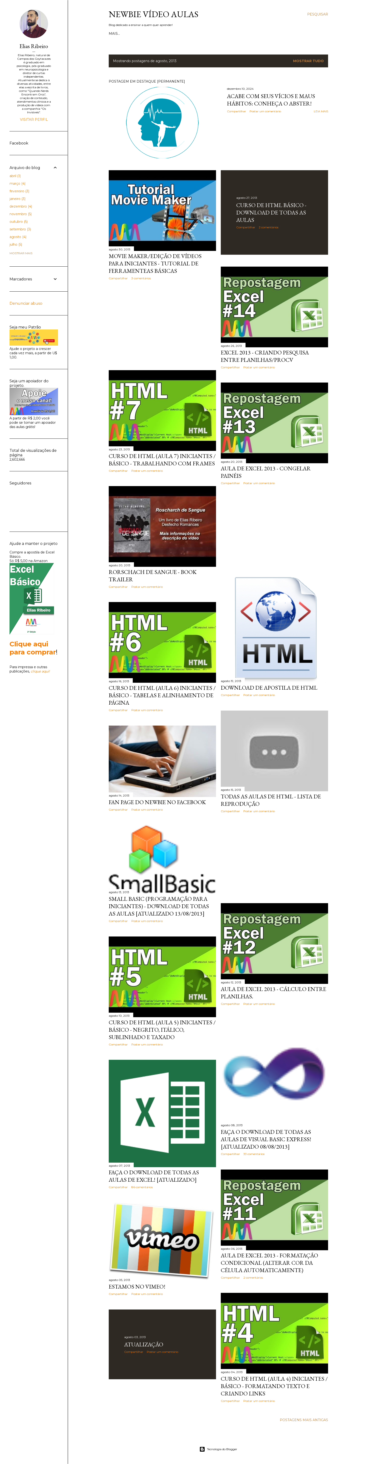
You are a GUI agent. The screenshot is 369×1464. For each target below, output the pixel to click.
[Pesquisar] (317, 14)
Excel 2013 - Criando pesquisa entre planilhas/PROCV (265, 356)
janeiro (17, 199)
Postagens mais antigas (304, 1420)
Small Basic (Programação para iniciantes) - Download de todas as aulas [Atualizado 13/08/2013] (159, 906)
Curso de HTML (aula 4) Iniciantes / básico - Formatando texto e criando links (274, 1386)
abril (15, 176)
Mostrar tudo (308, 61)
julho (16, 244)
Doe (182, 33)
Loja (127, 33)
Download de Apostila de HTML (269, 687)
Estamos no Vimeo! (137, 1286)
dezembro (21, 206)
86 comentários (142, 1187)
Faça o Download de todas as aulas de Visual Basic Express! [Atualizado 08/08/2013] (266, 1139)
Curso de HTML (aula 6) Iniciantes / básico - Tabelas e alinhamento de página (162, 695)
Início (114, 33)
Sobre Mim (165, 33)
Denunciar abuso (26, 303)
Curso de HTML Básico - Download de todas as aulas (271, 212)
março (17, 183)
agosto (18, 237)
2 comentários (268, 227)
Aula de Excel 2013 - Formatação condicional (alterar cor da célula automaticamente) (269, 1263)
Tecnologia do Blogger (218, 1449)
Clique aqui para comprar (33, 648)
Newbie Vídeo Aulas (153, 14)
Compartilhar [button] (236, 111)
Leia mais (321, 111)
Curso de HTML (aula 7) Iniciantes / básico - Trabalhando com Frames (162, 459)
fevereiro (19, 191)
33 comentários (254, 1154)
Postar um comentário (265, 111)
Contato (143, 33)
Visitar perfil (34, 119)
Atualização (143, 1344)
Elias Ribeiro (34, 46)
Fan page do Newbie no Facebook (157, 802)
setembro (20, 229)
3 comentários (141, 278)
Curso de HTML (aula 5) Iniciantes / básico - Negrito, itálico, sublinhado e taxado (162, 1030)
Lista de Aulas (203, 33)
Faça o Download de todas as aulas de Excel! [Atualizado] (154, 1176)
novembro (21, 214)
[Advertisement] (162, 325)
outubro (19, 221)
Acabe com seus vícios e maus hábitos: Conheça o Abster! (271, 99)
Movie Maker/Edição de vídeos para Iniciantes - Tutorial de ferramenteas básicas (155, 263)
